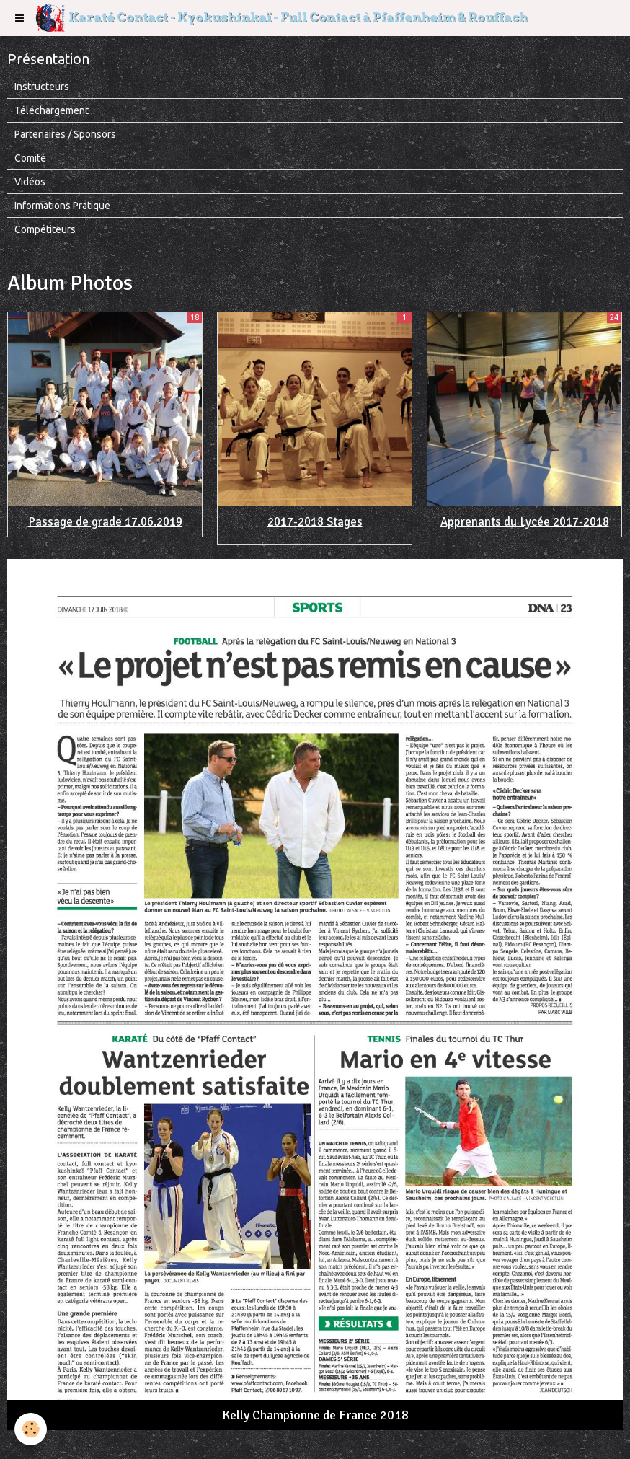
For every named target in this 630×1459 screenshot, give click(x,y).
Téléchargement (51, 110)
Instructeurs (41, 86)
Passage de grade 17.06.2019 (105, 521)
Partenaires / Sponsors (65, 134)
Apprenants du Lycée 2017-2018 (524, 521)
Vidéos (29, 182)
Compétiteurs (45, 229)
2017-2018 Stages (315, 521)
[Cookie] (30, 1429)
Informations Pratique (62, 205)
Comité (30, 158)
